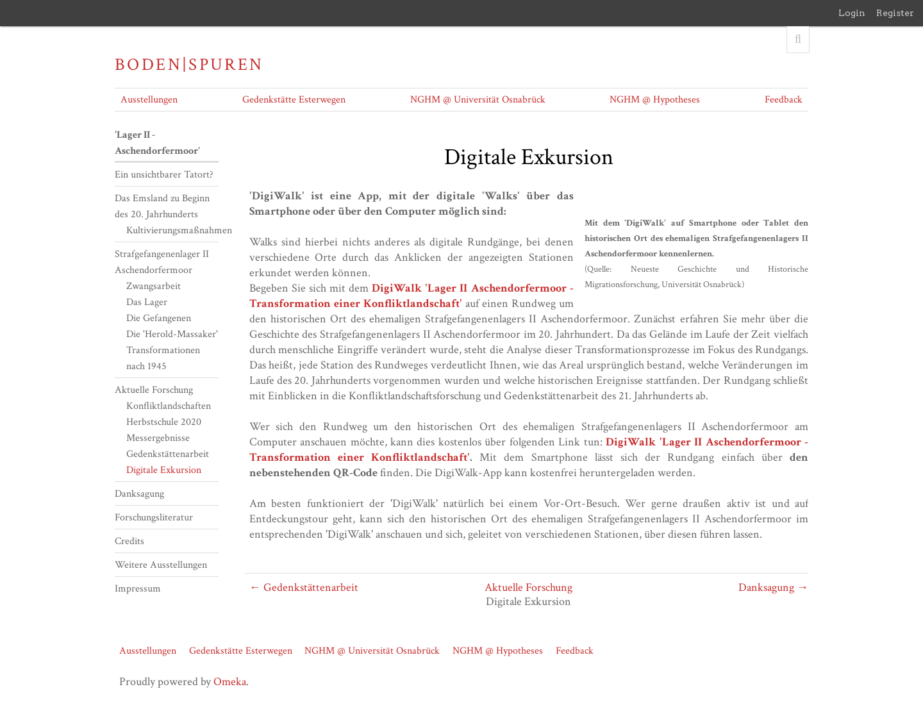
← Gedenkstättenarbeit (303, 587)
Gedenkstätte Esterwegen (293, 99)
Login (851, 13)
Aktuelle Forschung (528, 587)
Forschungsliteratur (154, 517)
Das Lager (146, 302)
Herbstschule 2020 (163, 422)
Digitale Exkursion (163, 470)
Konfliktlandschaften (168, 406)
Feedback (783, 99)
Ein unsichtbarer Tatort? (164, 174)
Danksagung (139, 494)
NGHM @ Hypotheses (655, 99)
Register (895, 13)
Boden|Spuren (189, 64)
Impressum (138, 588)
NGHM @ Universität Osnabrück (477, 99)
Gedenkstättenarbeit (167, 454)
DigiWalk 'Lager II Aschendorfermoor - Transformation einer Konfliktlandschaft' (411, 296)
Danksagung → (773, 587)
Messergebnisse (158, 438)
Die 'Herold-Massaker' (172, 334)
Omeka (229, 681)
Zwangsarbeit (153, 286)
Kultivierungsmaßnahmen (179, 230)
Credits (129, 541)
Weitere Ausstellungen (161, 565)
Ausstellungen (149, 99)
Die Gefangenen (158, 318)
